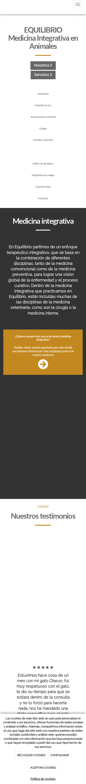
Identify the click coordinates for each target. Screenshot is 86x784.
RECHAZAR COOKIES (31, 755)
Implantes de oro (43, 105)
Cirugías (43, 128)
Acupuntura (43, 93)
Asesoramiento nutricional (43, 116)
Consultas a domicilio (43, 139)
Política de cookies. (43, 778)
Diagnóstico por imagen (43, 175)
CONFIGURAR (59, 755)
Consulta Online (43, 186)
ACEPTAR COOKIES (43, 767)
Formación (43, 198)
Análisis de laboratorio (43, 163)
